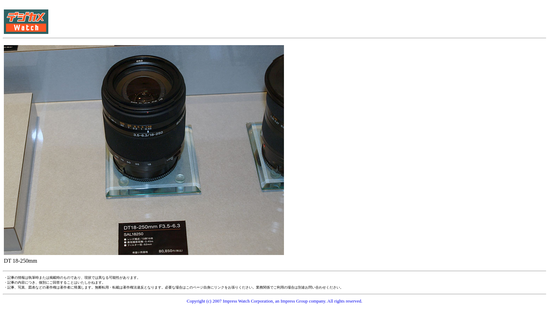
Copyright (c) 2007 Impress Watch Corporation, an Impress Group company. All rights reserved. (274, 301)
